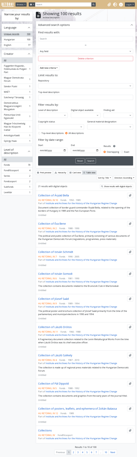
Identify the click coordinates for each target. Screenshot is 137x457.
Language (10, 27)
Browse (20, 4)
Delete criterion (86, 58)
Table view (89, 172)
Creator (9, 54)
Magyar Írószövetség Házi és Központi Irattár (17, 126)
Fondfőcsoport (17, 171)
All (5, 60)
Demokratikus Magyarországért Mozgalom (17, 106)
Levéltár (17, 193)
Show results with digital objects (116, 186)
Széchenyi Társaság (17, 98)
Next (112, 452)
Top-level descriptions (52, 133)
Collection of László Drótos (55, 327)
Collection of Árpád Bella (53, 195)
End (73, 145)
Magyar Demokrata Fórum (17, 79)
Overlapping (113, 151)
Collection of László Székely (55, 355)
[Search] (63, 4)
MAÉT (17, 92)
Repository (43, 80)
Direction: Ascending (123, 178)
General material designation (101, 121)
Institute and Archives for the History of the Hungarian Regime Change (81, 203)
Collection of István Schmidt (55, 252)
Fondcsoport (17, 182)
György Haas (17, 141)
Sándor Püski (17, 87)
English (17, 45)
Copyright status (46, 121)
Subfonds (17, 187)
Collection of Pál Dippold (53, 383)
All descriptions (76, 133)
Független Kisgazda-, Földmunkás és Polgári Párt (17, 69)
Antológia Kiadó (17, 136)
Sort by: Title (103, 178)
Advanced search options (54, 25)
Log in (129, 4)
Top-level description (48, 92)
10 (106, 452)
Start (40, 145)
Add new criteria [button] (48, 67)
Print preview (44, 172)
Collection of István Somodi (55, 273)
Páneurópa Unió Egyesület (17, 116)
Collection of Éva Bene (52, 223)
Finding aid (109, 110)
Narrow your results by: (17, 16)
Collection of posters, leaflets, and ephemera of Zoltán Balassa (77, 408)
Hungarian (17, 40)
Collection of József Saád (53, 298)
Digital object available (82, 110)
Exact (126, 151)
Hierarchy (60, 172)
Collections (45, 430)
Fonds (17, 165)
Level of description (11, 151)
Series (17, 176)
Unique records (17, 34)
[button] (109, 5)
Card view (75, 172)
